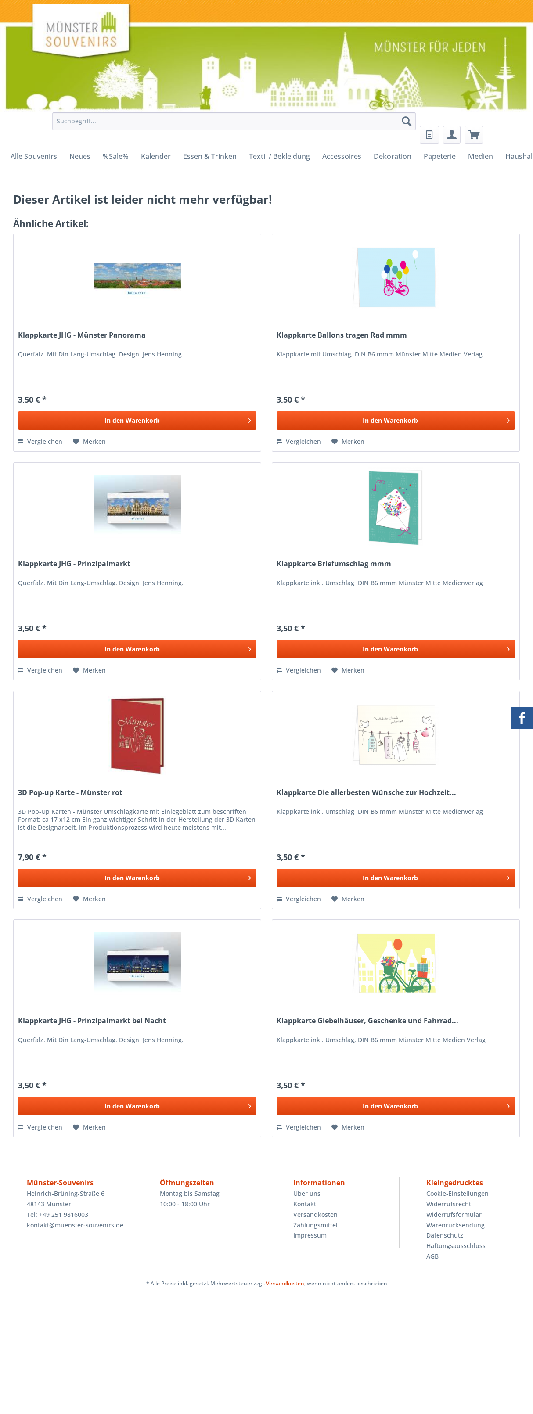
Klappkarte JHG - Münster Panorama (82, 335)
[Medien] (480, 156)
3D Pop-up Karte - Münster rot (70, 792)
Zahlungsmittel (315, 1225)
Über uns (307, 1193)
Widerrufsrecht (448, 1204)
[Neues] (80, 156)
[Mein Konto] (452, 135)
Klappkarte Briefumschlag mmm (334, 563)
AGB (432, 1256)
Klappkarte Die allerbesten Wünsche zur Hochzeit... (366, 792)
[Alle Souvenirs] (33, 156)
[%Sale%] (116, 156)
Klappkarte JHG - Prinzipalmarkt (74, 563)
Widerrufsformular (454, 1214)
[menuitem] (232, 125)
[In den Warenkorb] (137, 420)
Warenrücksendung (455, 1225)
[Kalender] (156, 156)
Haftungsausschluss (456, 1245)
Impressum (310, 1235)
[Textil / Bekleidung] (279, 156)
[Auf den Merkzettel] (89, 441)
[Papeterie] (440, 156)
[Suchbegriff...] (234, 121)
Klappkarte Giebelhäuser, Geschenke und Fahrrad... (367, 1020)
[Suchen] (406, 121)
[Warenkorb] (474, 135)
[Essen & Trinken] (210, 156)
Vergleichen (40, 441)
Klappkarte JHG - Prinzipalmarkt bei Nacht (92, 1020)
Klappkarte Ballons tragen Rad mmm (342, 335)
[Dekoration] (392, 156)
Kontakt (304, 1204)
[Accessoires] (341, 156)
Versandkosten (315, 1214)
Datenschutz (444, 1235)
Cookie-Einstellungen (457, 1193)
